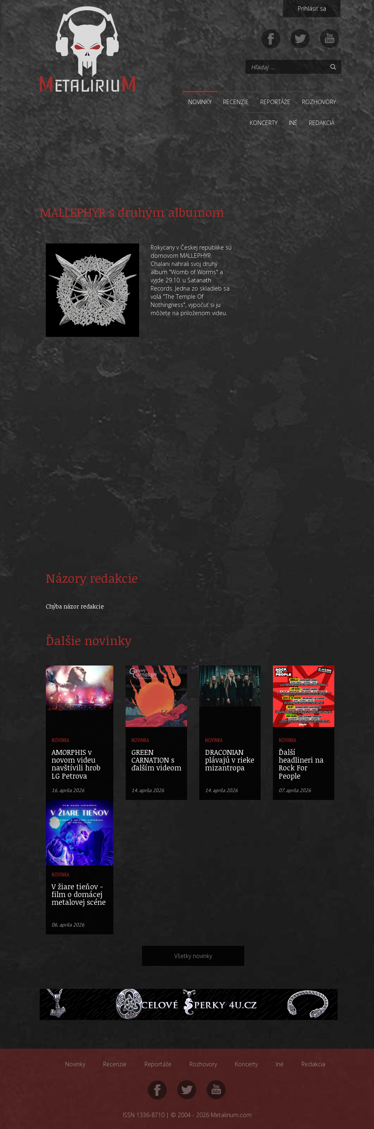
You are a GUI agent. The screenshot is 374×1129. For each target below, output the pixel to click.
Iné (293, 123)
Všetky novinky (193, 956)
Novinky (200, 102)
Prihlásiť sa (312, 8)
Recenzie (236, 102)
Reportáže (275, 102)
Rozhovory (319, 102)
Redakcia (321, 123)
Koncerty (263, 123)
